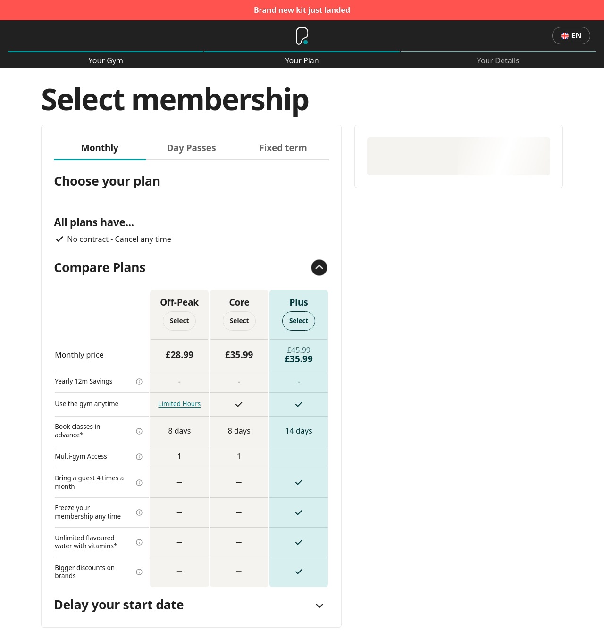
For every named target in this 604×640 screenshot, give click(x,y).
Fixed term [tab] (283, 148)
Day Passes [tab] (191, 148)
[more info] (139, 381)
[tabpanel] (191, 373)
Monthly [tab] (99, 148)
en (571, 35)
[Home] (302, 36)
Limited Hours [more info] (179, 404)
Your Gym (106, 60)
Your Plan (302, 60)
